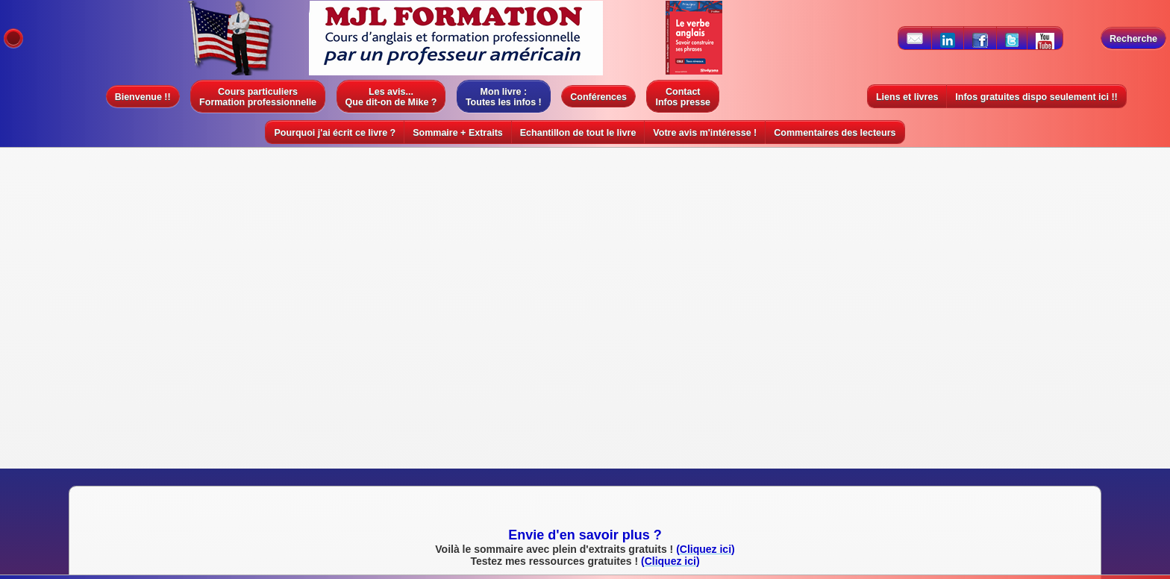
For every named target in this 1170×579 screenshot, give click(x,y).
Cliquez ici (687, 295)
